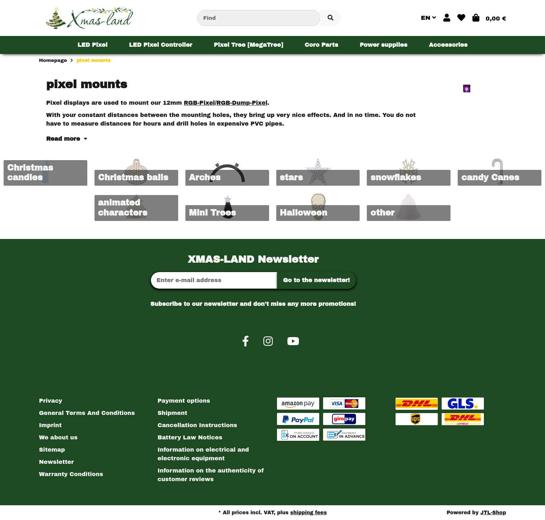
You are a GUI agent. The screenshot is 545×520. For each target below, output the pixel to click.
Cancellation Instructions (197, 425)
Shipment (173, 413)
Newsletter (56, 462)
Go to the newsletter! (316, 280)
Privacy (51, 401)
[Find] (258, 18)
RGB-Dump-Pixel (242, 103)
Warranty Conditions (71, 474)
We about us (58, 437)
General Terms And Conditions (87, 413)
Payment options (184, 401)
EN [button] (428, 17)
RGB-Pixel (199, 103)
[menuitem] (92, 45)
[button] (446, 18)
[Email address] (214, 280)
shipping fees (308, 512)
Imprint (50, 425)
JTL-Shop (493, 512)
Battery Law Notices (190, 437)
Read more (66, 139)
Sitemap (52, 450)
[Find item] (330, 18)
